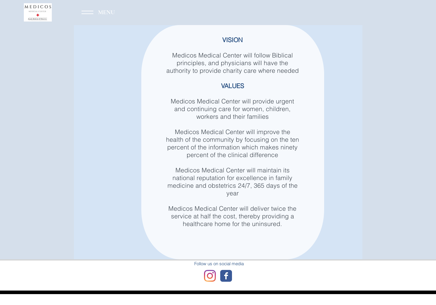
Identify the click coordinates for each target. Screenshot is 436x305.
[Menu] (96, 12)
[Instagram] (210, 276)
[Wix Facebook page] (226, 276)
